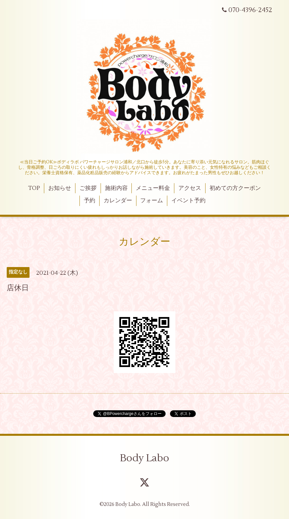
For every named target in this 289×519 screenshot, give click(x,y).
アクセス (189, 188)
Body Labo (144, 458)
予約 (89, 200)
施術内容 (116, 188)
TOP (34, 188)
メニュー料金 (153, 188)
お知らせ (59, 188)
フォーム (151, 200)
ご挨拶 (88, 188)
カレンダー (118, 200)
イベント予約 (188, 200)
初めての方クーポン (235, 188)
